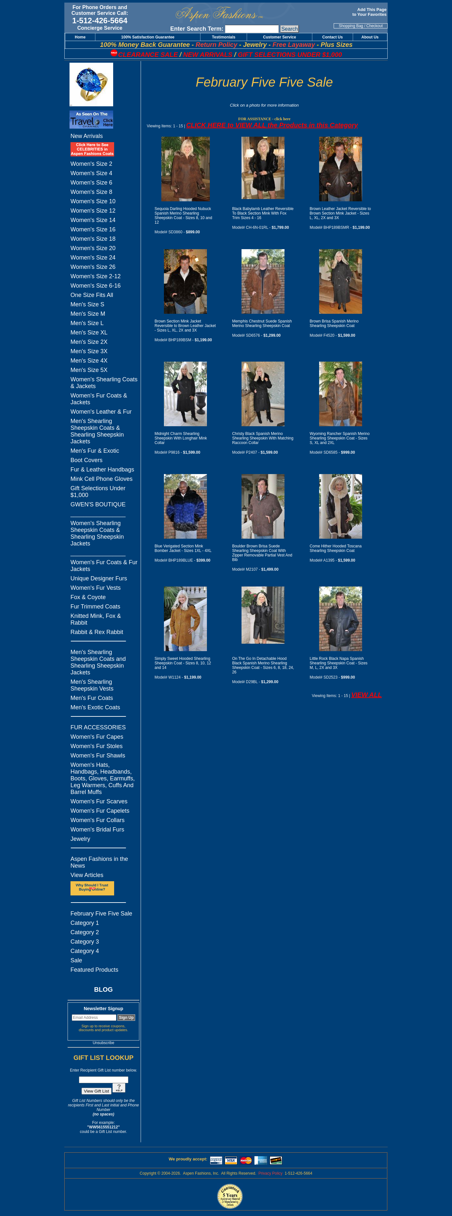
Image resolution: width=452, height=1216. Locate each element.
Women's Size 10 (92, 201)
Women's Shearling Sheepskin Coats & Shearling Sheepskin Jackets (97, 533)
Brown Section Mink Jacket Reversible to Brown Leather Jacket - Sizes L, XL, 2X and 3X (185, 326)
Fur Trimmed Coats (95, 606)
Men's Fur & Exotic (94, 451)
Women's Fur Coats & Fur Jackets (103, 565)
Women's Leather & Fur (101, 411)
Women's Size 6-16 (95, 285)
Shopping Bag (351, 26)
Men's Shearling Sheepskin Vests (91, 685)
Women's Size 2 (91, 164)
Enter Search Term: (196, 29)
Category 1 (84, 923)
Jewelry (80, 839)
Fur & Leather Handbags (102, 469)
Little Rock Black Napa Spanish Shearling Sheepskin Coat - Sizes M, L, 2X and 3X (339, 663)
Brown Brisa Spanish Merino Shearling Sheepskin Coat (334, 323)
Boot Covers (86, 460)
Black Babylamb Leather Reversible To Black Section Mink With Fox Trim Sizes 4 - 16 (263, 213)
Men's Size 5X (89, 370)
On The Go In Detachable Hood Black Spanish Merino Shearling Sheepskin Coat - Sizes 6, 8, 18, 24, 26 (263, 665)
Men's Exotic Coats (95, 707)
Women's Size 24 (92, 257)
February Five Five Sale (101, 913)
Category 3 (84, 941)
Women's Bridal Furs (97, 829)
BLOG (103, 989)
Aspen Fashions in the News (99, 862)
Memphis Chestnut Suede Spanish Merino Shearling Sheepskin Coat (262, 323)
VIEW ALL (366, 694)
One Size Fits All (91, 295)
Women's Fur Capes (96, 737)
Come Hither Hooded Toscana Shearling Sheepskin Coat (336, 548)
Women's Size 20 (92, 248)
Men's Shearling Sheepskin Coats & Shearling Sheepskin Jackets (97, 431)
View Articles (86, 875)
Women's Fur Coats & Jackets (98, 399)
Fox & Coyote (88, 597)
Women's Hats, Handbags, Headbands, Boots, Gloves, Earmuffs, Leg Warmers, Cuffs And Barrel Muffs (102, 778)
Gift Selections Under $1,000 (97, 491)
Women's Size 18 (92, 239)
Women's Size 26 (92, 267)
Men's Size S (87, 304)
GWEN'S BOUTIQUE (97, 504)
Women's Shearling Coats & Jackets (103, 382)
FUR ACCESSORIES (98, 727)
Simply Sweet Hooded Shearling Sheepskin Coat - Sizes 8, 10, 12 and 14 (183, 663)
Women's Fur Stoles (96, 746)
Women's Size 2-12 (95, 276)
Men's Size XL (89, 332)
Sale (76, 960)
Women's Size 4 (91, 173)
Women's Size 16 (92, 229)
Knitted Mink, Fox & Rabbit (95, 619)
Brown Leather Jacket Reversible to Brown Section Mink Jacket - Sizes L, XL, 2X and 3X (340, 213)
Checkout (374, 26)
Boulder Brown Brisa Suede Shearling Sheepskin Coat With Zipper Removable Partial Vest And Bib (262, 553)
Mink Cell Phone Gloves (101, 479)
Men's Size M (87, 314)
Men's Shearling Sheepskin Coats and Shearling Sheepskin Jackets (98, 662)
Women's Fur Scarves (98, 801)
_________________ (97, 514)
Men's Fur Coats (91, 698)
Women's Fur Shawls (97, 755)
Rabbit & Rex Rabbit (96, 632)
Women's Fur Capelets (99, 811)
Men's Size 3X (89, 351)
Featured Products (94, 970)
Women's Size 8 (91, 192)
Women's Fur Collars (97, 820)
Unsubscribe (103, 1043)
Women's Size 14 (92, 220)
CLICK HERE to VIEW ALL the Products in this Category (272, 125)
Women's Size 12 (92, 210)
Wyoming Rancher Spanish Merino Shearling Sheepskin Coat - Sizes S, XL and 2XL (340, 438)
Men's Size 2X (89, 342)
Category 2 (84, 932)
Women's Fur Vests (95, 588)
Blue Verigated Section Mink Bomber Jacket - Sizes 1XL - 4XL (183, 548)
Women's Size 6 (91, 182)
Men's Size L (86, 323)
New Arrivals (86, 136)
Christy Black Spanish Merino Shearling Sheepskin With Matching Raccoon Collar (262, 438)
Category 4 (84, 951)
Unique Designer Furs (98, 578)
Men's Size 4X (89, 360)
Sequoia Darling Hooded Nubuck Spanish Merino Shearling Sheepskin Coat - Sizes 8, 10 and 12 (183, 215)
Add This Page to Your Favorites (370, 12)
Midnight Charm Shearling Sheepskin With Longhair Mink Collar (181, 438)
